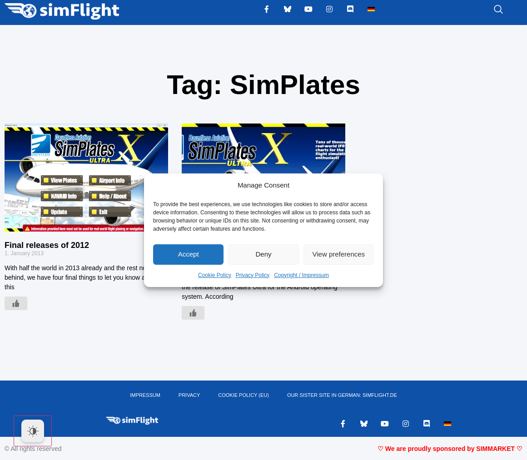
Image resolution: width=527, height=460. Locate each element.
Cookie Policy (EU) (243, 395)
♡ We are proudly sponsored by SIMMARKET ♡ (450, 448)
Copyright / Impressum (301, 275)
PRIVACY (189, 395)
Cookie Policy (214, 275)
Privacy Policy (253, 275)
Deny (263, 254)
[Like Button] (16, 303)
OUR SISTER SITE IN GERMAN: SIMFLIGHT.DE (342, 395)
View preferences (339, 254)
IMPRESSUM (145, 395)
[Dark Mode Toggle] (33, 430)
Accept (188, 254)
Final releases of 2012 (47, 245)
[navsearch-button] (487, 10)
